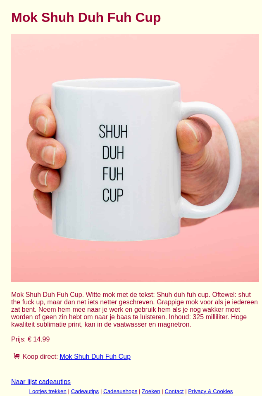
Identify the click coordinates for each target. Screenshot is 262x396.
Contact (174, 391)
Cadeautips (85, 391)
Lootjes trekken (47, 391)
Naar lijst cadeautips (41, 381)
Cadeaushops (120, 391)
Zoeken (151, 391)
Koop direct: (40, 356)
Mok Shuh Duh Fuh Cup (95, 356)
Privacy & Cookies (210, 391)
